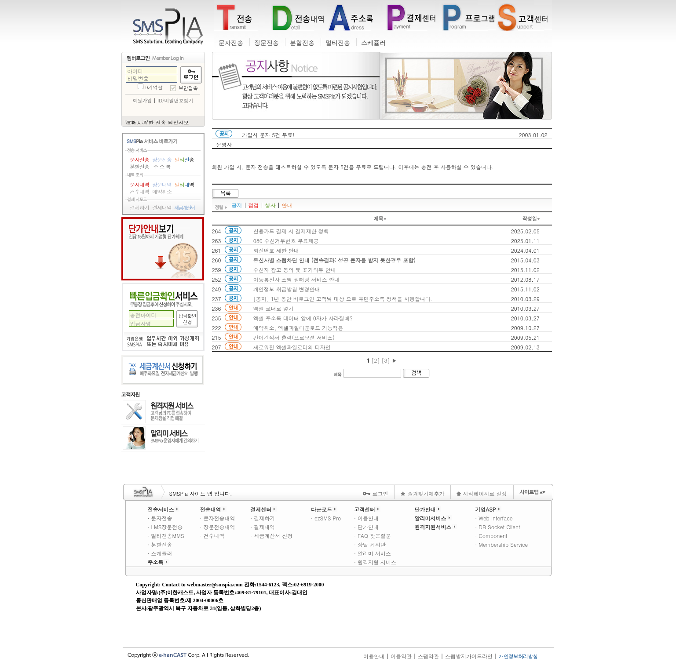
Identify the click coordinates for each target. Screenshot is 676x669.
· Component (491, 535)
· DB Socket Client (497, 527)
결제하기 (139, 207)
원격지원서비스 (436, 527)
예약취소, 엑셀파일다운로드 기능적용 (298, 327)
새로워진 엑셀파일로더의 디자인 (292, 347)
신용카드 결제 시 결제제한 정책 (291, 231)
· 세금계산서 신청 (271, 535)
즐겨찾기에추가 (422, 493)
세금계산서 (184, 207)
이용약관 (401, 656)
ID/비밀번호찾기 (175, 100)
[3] (386, 360)
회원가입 (142, 100)
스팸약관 (428, 656)
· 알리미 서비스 (372, 553)
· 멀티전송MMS (166, 535)
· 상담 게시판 (370, 544)
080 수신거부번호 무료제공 (286, 240)
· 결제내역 (262, 527)
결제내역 (162, 207)
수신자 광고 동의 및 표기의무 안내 (294, 269)
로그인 (375, 493)
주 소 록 (161, 166)
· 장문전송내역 (217, 527)
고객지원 (130, 394)
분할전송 (302, 43)
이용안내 (373, 656)
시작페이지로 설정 (482, 493)
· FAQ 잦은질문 (372, 535)
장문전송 (266, 43)
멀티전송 (337, 43)
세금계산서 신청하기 (162, 370)
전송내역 (213, 509)
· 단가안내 (366, 527)
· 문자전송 (160, 518)
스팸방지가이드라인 (469, 656)
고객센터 (367, 509)
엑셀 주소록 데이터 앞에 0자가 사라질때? (303, 318)
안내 (287, 205)
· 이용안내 (366, 518)
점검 (253, 205)
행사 (270, 205)
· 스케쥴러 (160, 553)
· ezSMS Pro (326, 518)
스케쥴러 (373, 43)
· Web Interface (493, 518)
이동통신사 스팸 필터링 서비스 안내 (296, 279)
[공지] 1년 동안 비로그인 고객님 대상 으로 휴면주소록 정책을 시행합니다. (343, 298)
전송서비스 (163, 509)
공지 (237, 205)
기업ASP (488, 509)
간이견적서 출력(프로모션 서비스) (294, 337)
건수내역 (139, 191)
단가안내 (162, 248)
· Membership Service (501, 544)
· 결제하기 (262, 518)
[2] (375, 360)
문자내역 (139, 184)
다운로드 (324, 509)
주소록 (158, 562)
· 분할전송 (160, 544)
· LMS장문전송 (165, 527)
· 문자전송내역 (217, 518)
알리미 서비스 (163, 438)
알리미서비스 (433, 518)
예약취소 (162, 191)
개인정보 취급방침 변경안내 (286, 289)
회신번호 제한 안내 (276, 250)
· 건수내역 (212, 535)
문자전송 (231, 43)
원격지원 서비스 (163, 412)
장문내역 (162, 184)
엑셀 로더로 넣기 (273, 308)
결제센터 (263, 509)
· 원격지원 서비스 (375, 562)
